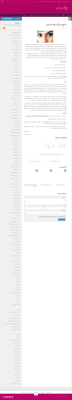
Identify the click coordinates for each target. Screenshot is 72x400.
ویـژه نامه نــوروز (16, 304)
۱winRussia (15, 44)
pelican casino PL (14, 178)
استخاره (17, 337)
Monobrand (15, 149)
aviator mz (16, 89)
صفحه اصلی (49, 392)
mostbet (16, 161)
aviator (16, 72)
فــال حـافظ (17, 360)
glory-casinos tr (15, 129)
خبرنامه (17, 264)
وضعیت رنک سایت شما (15, 329)
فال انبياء (17, 371)
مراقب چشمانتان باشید (58, 145)
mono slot (16, 147)
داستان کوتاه (17, 267)
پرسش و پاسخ (16, 250)
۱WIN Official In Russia (13, 35)
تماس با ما (37, 1)
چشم (57, 53)
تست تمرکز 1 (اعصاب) (15, 340)
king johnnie (15, 138)
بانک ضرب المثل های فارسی (14, 318)
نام (43, 205)
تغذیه (18, 258)
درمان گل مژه (57, 152)
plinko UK (16, 198)
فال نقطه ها (17, 380)
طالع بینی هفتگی (16, 357)
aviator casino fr (15, 81)
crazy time (16, 121)
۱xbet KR (16, 55)
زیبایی (68, 15)
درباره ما (42, 1)
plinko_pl (16, 201)
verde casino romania (14, 230)
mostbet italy (15, 164)
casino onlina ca (15, 112)
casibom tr (16, 104)
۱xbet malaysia (15, 58)
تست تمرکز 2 (16, 343)
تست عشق (17, 349)
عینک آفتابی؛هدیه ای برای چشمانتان (63, 145)
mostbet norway (15, 167)
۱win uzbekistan (14, 41)
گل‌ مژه (41, 152)
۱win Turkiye (15, 38)
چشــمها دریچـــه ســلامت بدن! (52, 145)
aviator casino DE (14, 78)
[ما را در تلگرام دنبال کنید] (11, 18)
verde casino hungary (14, 224)
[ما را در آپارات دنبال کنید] (5, 18)
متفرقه (17, 296)
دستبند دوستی (16, 270)
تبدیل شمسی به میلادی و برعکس (13, 321)
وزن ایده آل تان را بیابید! (14, 383)
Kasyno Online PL (14, 135)
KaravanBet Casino (14, 132)
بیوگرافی (17, 247)
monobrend (15, 152)
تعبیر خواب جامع (16, 351)
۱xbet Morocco (15, 61)
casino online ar (15, 115)
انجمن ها (59, 1)
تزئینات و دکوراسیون (33, 15)
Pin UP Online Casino (13, 184)
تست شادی (17, 346)
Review (16, 204)
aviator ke (16, 86)
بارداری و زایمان (47, 15)
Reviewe (16, 207)
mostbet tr (16, 170)
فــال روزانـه (17, 363)
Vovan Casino (15, 233)
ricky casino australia (14, 213)
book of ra (16, 101)
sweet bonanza (15, 218)
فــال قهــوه (17, 369)
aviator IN (16, 84)
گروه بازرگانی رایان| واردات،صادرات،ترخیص (11, 323)
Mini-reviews (15, 144)
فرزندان (40, 15)
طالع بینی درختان (16, 354)
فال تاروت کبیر (16, 374)
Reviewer (16, 210)
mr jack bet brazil (14, 172)
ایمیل (64, 205)
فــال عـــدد (17, 366)
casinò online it (15, 118)
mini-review (15, 141)
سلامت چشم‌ (45, 152)
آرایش (18, 241)
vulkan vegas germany (13, 235)
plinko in (16, 195)
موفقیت (17, 301)
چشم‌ (60, 128)
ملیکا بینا (63, 27)
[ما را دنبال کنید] (9, 18)
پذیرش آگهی (53, 1)
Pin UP (16, 181)
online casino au (15, 175)
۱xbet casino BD (14, 49)
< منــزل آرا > (16, 315)
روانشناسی (24, 15)
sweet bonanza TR (14, 221)
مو (18, 298)
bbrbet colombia (14, 98)
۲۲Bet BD (16, 66)
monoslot (16, 158)
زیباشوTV (47, 1)
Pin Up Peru (15, 187)
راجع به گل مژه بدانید (51, 152)
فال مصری (17, 377)
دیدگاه (63, 197)
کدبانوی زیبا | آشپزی (55, 15)
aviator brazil (15, 75)
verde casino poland (14, 227)
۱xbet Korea (15, 52)
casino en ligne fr (14, 109)
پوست (18, 253)
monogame (15, 155)
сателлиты (15, 238)
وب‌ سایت (63, 210)
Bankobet (16, 95)
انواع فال (65, 1)
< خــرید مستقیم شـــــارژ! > (14, 312)
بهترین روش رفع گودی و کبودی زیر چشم (47, 145)
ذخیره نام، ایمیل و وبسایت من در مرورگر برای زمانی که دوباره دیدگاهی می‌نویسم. (52, 216)
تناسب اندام (17, 261)
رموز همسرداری (16, 273)
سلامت (63, 15)
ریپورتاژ (17, 278)
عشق (18, 287)
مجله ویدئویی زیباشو (15, 326)
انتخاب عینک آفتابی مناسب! (45, 184)
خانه (69, 1)
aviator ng (16, 92)
